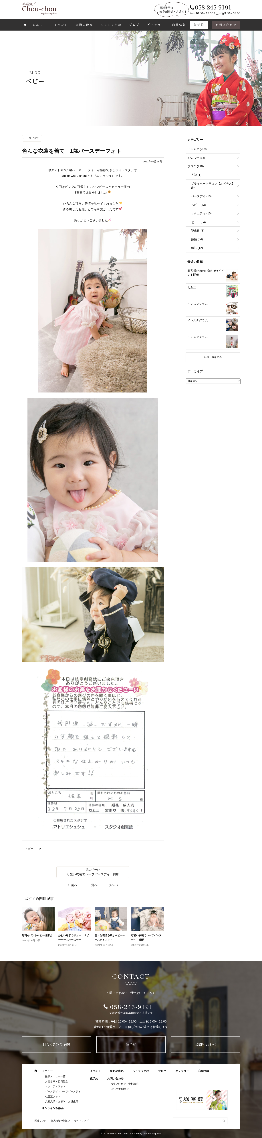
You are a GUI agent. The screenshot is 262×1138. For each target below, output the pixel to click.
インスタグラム (197, 303)
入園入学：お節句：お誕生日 (61, 1101)
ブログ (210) (195, 166)
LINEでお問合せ (119, 1088)
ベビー (29, 848)
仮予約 (199, 24)
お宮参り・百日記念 (56, 1081)
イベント (61, 24)
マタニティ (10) (201, 213)
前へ (74, 885)
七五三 (191, 287)
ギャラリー (156, 24)
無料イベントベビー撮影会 (38, 935)
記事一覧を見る (213, 357)
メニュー (39, 24)
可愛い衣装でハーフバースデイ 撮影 (93, 874)
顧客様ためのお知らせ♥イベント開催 (205, 272)
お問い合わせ (225, 24)
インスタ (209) (197, 149)
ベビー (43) (198, 204)
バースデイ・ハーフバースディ (63, 1091)
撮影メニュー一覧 (55, 1076)
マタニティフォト (55, 1086)
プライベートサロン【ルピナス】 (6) (213, 185)
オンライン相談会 (53, 1108)
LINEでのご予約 (56, 1044)
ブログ (134, 24)
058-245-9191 (131, 1007)
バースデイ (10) (201, 196)
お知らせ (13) (196, 157)
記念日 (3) (197, 230)
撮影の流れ (84, 24)
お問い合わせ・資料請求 (124, 1083)
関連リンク (40, 1120)
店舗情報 (179, 24)
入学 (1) (196, 174)
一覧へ (93, 885)
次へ (111, 885)
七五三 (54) (198, 222)
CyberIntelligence (152, 1133)
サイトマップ (81, 1120)
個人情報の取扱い (60, 1120)
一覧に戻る (33, 138)
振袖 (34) (197, 239)
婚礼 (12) (197, 248)
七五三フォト (52, 1096)
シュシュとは (111, 24)
